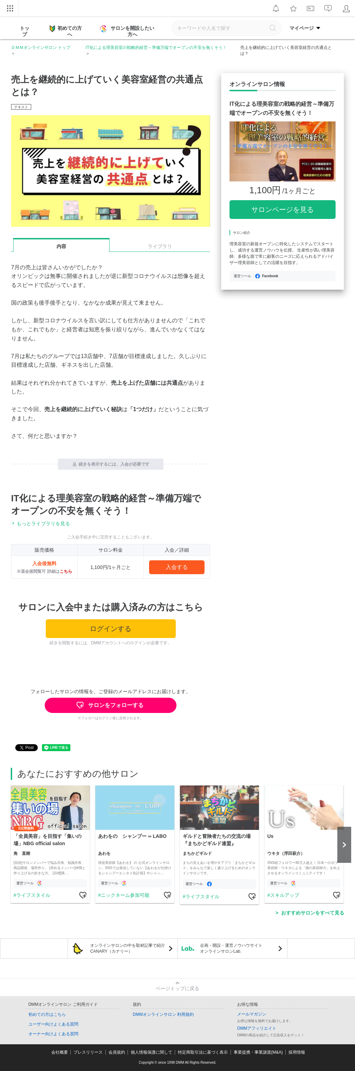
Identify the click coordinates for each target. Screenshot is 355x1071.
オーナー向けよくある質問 (53, 1033)
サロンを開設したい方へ (128, 31)
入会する (177, 567)
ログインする (110, 628)
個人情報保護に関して (151, 1052)
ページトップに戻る (177, 988)
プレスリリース (88, 1052)
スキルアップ (284, 895)
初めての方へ (66, 31)
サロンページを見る (282, 209)
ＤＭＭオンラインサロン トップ (40, 47)
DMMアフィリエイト (256, 1028)
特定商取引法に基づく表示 (203, 1052)
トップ (24, 31)
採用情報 (296, 1052)
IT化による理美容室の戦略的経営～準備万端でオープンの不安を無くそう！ (156, 47)
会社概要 (59, 1052)
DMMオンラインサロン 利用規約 (163, 1014)
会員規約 (117, 1052)
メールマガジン (251, 1014)
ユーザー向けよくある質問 (53, 1024)
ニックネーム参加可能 (125, 895)
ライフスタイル (33, 895)
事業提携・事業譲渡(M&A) (258, 1052)
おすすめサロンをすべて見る (312, 913)
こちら (66, 571)
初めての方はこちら (47, 1014)
